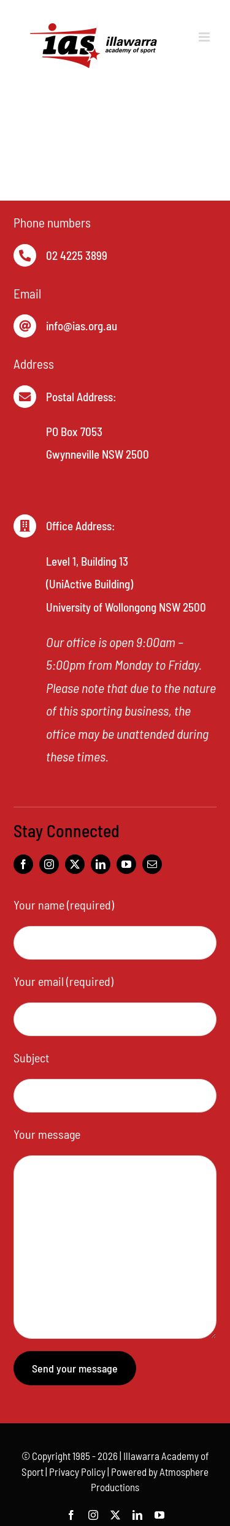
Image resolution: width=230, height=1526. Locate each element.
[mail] (152, 864)
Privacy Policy (77, 1471)
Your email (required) (63, 981)
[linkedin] (100, 864)
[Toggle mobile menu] (205, 37)
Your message (46, 1134)
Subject (31, 1057)
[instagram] (49, 864)
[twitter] (75, 864)
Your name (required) (63, 904)
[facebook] (23, 864)
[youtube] (126, 864)
